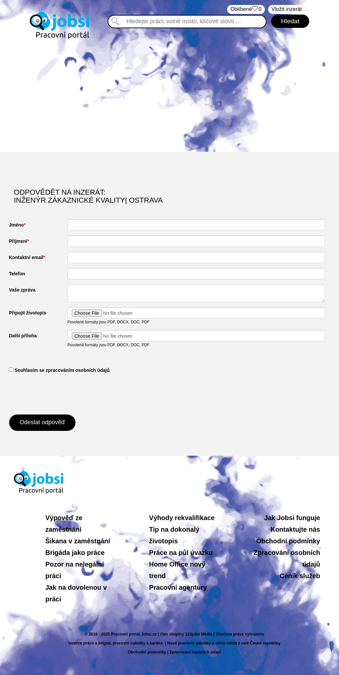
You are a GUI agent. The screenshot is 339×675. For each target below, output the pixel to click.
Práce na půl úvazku (181, 552)
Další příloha (23, 335)
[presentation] (59, 393)
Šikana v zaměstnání (77, 541)
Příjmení (18, 241)
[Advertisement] (169, 95)
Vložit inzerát (286, 9)
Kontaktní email (26, 257)
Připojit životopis (27, 312)
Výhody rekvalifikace (182, 517)
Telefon (17, 273)
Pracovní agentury (178, 587)
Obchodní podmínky (288, 541)
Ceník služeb (300, 575)
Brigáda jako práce (75, 552)
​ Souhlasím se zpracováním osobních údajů (59, 370)
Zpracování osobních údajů (195, 652)
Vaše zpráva (22, 290)
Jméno (16, 225)
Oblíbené (246, 9)
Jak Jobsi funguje (292, 517)
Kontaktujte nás (295, 529)
